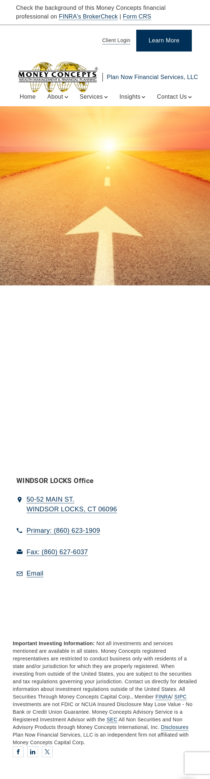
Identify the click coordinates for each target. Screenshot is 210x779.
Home (28, 97)
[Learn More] (164, 40)
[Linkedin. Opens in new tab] (32, 751)
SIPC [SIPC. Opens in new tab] (180, 697)
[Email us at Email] (35, 574)
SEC (111, 719)
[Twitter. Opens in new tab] (47, 751)
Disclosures (175, 727)
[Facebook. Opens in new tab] (18, 751)
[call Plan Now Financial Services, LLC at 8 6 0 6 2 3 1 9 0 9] (63, 531)
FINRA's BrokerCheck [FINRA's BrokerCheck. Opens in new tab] (88, 16)
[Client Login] (115, 41)
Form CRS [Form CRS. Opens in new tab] (137, 16)
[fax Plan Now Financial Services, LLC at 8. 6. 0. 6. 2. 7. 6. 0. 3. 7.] (57, 552)
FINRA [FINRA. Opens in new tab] (163, 697)
